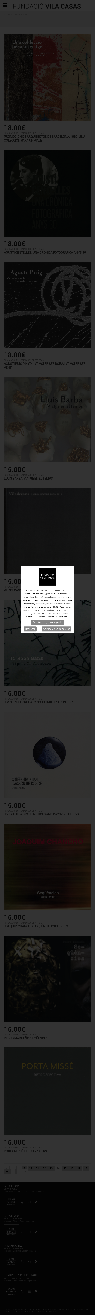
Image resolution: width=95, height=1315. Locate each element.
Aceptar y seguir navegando (47, 544)
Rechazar (30, 551)
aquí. (67, 539)
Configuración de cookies (56, 551)
